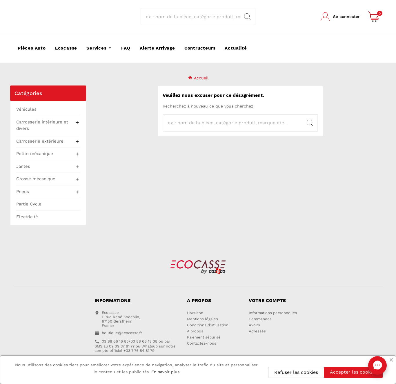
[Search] (247, 16)
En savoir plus (165, 372)
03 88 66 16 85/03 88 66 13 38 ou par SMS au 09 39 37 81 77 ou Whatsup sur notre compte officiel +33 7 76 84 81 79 (135, 346)
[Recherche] (192, 16)
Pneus (22, 191)
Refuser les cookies (296, 372)
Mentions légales (202, 319)
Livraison (195, 313)
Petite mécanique (34, 153)
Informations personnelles (273, 313)
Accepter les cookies (353, 372)
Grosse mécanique (35, 178)
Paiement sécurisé (204, 337)
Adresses (257, 331)
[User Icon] (340, 16)
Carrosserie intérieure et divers (42, 125)
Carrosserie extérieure (39, 141)
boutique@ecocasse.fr (122, 333)
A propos (195, 331)
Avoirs (254, 325)
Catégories (28, 93)
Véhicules (26, 109)
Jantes (23, 166)
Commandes (260, 319)
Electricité (27, 216)
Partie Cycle (28, 204)
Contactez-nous (201, 343)
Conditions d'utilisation (207, 325)
